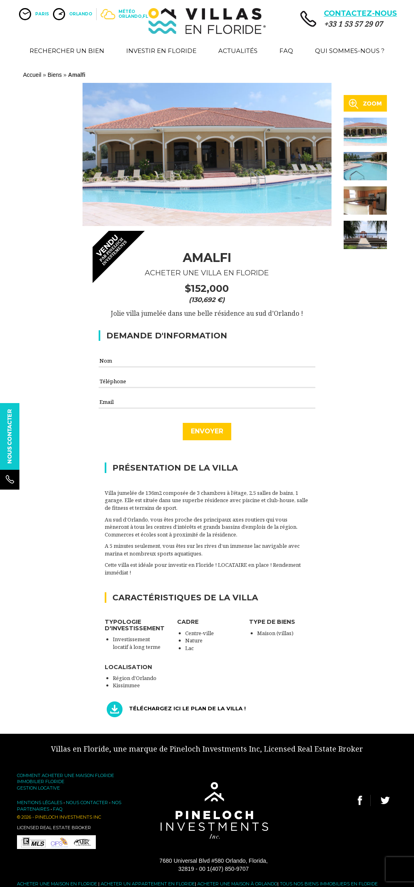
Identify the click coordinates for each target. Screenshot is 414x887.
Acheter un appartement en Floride (148, 884)
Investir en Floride (161, 51)
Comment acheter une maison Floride (65, 775)
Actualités (238, 51)
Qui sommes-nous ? (349, 51)
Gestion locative (38, 788)
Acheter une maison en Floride (57, 884)
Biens (55, 75)
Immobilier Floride (40, 781)
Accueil (32, 75)
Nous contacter (87, 802)
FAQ (286, 51)
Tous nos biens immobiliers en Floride (329, 884)
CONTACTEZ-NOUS (360, 13)
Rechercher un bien (67, 51)
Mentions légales (39, 802)
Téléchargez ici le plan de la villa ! (187, 708)
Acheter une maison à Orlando (237, 884)
